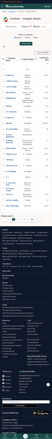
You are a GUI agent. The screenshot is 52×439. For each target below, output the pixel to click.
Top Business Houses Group (12, 294)
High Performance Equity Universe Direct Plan (17, 313)
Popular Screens (29, 232)
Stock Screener (7, 232)
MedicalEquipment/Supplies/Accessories (27, 100)
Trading (27, 160)
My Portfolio (31, 331)
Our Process (23, 387)
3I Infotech (10, 117)
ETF (27, 69)
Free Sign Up (20, 405)
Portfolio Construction (9, 354)
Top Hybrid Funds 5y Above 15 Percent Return (18, 316)
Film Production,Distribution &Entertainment (27, 142)
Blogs (4, 323)
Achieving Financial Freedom (11, 345)
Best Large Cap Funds (9, 256)
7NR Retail (9, 160)
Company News (42, 232)
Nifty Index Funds (25, 256)
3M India (9, 123)
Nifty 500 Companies (25, 238)
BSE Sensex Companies (10, 241)
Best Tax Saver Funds (39, 256)
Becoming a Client (33, 340)
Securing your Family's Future (12, 340)
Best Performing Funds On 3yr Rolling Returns (17, 307)
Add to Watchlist (42, 52)
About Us (22, 390)
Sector (27, 38)
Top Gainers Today (40, 235)
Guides (4, 331)
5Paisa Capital (11, 148)
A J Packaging (11, 171)
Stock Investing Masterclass (11, 329)
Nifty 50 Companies (9, 238)
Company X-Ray (32, 326)
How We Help (6, 348)
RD (20, 266)
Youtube (6, 383)
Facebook (7, 380)
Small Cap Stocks (26, 241)
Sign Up (47, 6)
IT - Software (27, 117)
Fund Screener (24, 251)
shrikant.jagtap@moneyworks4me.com (20, 425)
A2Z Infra (9, 194)
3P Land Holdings (12, 129)
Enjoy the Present (8, 343)
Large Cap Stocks (8, 244)
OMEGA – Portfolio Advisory (36, 359)
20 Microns (10, 75)
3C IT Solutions (11, 112)
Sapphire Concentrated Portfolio (38, 364)
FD (8, 266)
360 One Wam (11, 92)
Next (32, 219)
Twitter (6, 390)
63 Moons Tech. (11, 154)
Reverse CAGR (37, 266)
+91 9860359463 (25, 378)
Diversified (27, 123)
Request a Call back (25, 381)
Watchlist (5, 278)
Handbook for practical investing (13, 326)
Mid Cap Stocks (39, 241)
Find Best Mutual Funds (10, 251)
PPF (23, 266)
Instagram (7, 387)
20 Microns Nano (12, 81)
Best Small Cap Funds (9, 254)
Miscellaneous (27, 135)
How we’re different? (34, 345)
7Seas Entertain (11, 165)
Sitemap (5, 357)
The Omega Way (32, 342)
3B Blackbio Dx (11, 98)
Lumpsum (13, 266)
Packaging (27, 106)
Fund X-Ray (31, 329)
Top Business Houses (9, 235)
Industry (18, 38)
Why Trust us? (32, 348)
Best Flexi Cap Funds (26, 254)
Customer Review (33, 351)
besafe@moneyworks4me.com (29, 375)
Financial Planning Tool (35, 323)
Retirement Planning (9, 337)
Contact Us (22, 392)
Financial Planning (8, 351)
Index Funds (6, 259)
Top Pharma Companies (24, 244)
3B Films (9, 106)
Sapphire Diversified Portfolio (37, 362)
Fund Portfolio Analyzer (39, 251)
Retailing (27, 112)
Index (35, 38)
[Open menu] (2, 6)
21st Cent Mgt (11, 87)
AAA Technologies (12, 206)
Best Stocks (18, 232)
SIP (3, 266)
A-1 (7, 177)
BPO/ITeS (27, 206)
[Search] (25, 436)
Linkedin (6, 376)
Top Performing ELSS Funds (11, 310)
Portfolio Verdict (32, 334)
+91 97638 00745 (16, 428)
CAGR (29, 266)
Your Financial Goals (9, 334)
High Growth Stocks (25, 235)
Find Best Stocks (8, 288)
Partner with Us (24, 384)
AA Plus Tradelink (12, 200)
